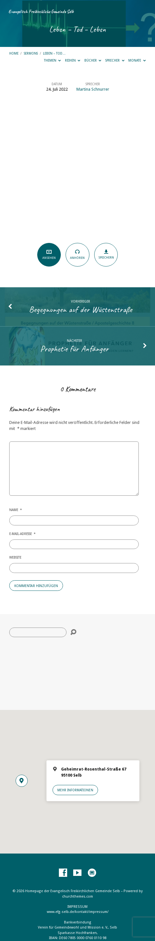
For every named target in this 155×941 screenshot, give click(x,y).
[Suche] (38, 632)
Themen (52, 60)
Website (15, 557)
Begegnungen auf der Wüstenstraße (80, 309)
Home (13, 53)
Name (15, 510)
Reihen (73, 60)
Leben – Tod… (54, 53)
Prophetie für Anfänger (74, 348)
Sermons (31, 53)
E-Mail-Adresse (22, 534)
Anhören (77, 254)
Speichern (106, 254)
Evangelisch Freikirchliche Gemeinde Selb (41, 11)
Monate (137, 60)
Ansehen (48, 254)
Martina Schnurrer (92, 89)
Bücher (93, 60)
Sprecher (114, 60)
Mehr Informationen (75, 790)
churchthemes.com (77, 896)
